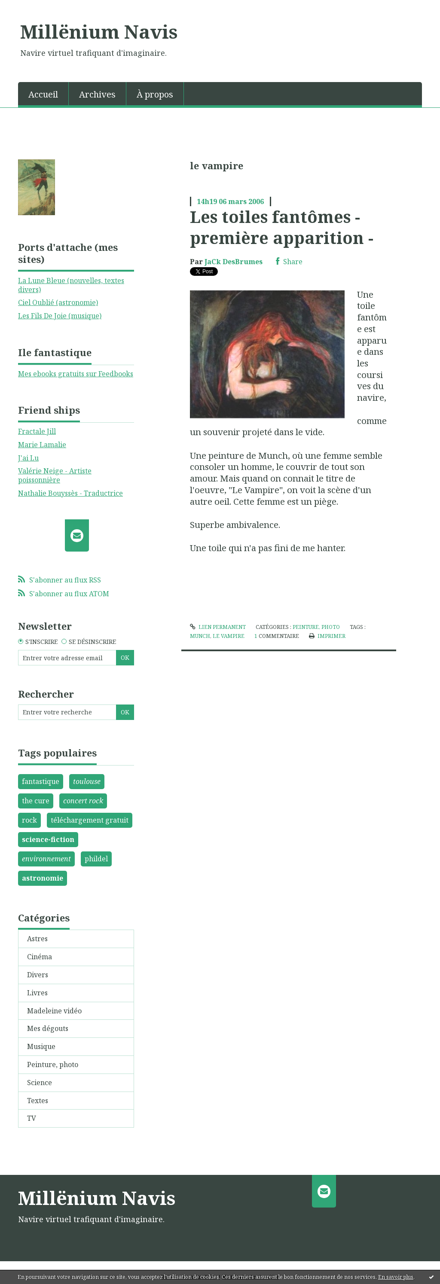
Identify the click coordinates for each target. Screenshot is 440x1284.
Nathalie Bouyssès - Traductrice (70, 493)
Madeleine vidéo (54, 1011)
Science (39, 1082)
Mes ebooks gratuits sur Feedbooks (75, 373)
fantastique (40, 781)
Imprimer (327, 636)
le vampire (228, 636)
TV (31, 1118)
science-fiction (48, 839)
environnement (46, 858)
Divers (37, 974)
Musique (41, 1046)
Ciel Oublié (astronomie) (58, 302)
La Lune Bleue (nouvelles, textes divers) (71, 285)
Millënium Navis (98, 31)
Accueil (43, 94)
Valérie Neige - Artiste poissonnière (55, 475)
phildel (96, 858)
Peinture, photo (52, 1064)
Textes (37, 1100)
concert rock (83, 800)
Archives (97, 94)
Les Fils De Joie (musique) (59, 315)
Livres (37, 992)
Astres (37, 938)
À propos (155, 94)
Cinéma (39, 956)
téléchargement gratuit (89, 820)
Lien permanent (218, 627)
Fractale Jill (37, 431)
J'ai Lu (28, 458)
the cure (35, 800)
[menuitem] (43, 93)
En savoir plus (395, 1277)
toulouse (87, 781)
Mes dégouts (47, 1028)
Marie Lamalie (42, 444)
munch (200, 636)
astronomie (42, 878)
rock (29, 820)
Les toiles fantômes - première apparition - (281, 227)
